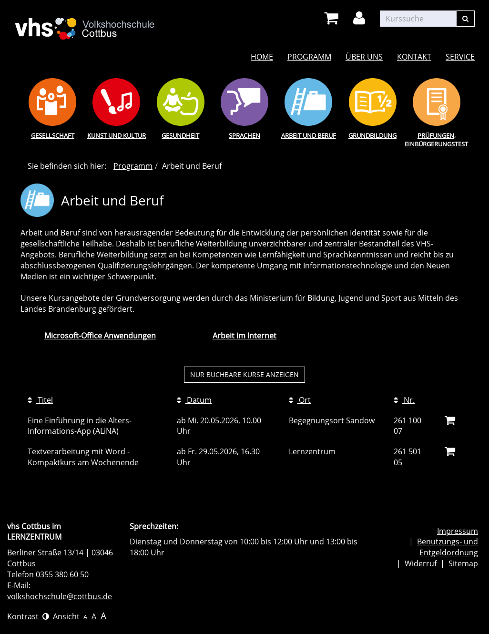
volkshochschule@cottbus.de (59, 596)
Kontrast (28, 616)
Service (460, 56)
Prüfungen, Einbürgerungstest (436, 140)
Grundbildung (372, 135)
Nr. (404, 400)
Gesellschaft (52, 135)
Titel (40, 400)
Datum (194, 400)
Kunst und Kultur (116, 135)
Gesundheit (180, 135)
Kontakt (414, 56)
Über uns (364, 56)
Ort (300, 400)
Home (262, 56)
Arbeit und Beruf (308, 135)
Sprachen (244, 135)
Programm (309, 56)
